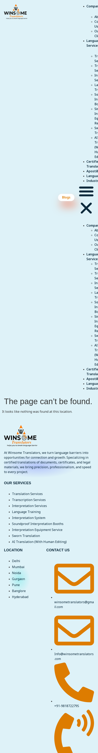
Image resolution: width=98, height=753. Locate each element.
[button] (86, 200)
